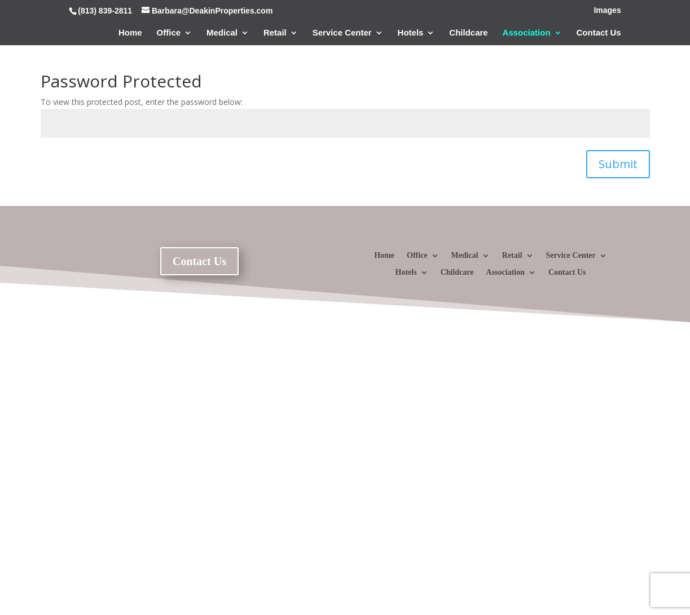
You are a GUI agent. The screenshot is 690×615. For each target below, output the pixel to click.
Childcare (468, 33)
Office (169, 33)
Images (607, 10)
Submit (618, 164)
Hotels (411, 33)
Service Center (342, 33)
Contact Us (599, 33)
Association (527, 33)
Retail (275, 33)
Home (130, 33)
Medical (222, 33)
